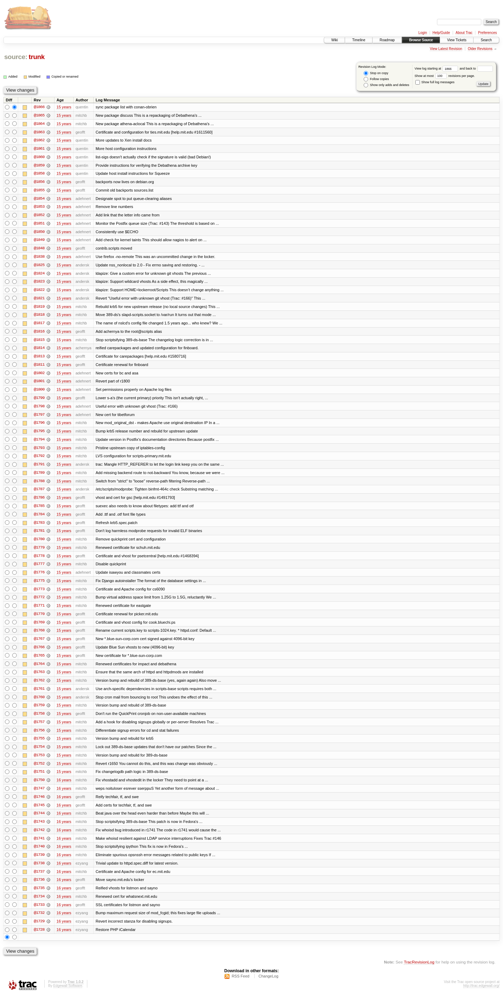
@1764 (39, 669)
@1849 (39, 241)
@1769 (39, 627)
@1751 (39, 778)
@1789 (39, 476)
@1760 (39, 702)
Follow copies (376, 79)
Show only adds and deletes (386, 85)
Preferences (487, 33)
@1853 (39, 207)
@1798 (39, 409)
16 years (64, 787)
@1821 (39, 300)
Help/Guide (441, 33)
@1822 (39, 291)
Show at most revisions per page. (445, 76)
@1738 (39, 870)
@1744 (39, 820)
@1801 (39, 384)
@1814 (39, 350)
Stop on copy (376, 73)
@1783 (39, 526)
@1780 (39, 543)
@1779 (39, 551)
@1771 (39, 610)
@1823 (39, 283)
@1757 (39, 728)
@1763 (39, 677)
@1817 (39, 325)
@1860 (39, 157)
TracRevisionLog (419, 970)
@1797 (39, 417)
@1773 (39, 593)
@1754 (39, 753)
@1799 (39, 400)
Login (422, 33)
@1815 (39, 342)
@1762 (39, 686)
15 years (64, 107)
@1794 (39, 442)
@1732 (39, 921)
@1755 (39, 744)
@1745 (39, 812)
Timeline (358, 40)
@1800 (39, 392)
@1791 (39, 468)
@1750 (39, 786)
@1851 (39, 224)
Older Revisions (480, 49)
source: (15, 56)
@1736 (39, 887)
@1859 (39, 166)
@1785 (39, 510)
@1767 (39, 644)
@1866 (39, 107)
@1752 (39, 770)
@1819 (39, 308)
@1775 (39, 585)
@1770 (39, 619)
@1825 (39, 266)
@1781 (39, 535)
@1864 (39, 124)
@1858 (39, 174)
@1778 (39, 560)
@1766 (39, 652)
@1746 (39, 803)
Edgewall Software (67, 994)
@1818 (39, 317)
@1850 (39, 233)
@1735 (39, 895)
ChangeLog (268, 984)
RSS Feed (240, 984)
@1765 (39, 661)
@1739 (39, 862)
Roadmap (387, 40)
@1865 (39, 115)
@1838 (39, 258)
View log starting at (437, 68)
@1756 (39, 736)
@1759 (39, 711)
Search (486, 40)
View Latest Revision (446, 49)
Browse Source (421, 40)
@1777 (39, 568)
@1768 (39, 635)
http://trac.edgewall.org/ (481, 994)
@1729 (39, 929)
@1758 (39, 719)
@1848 (39, 249)
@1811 (39, 367)
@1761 (39, 694)
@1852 (39, 216)
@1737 (39, 879)
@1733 (39, 912)
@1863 (39, 132)
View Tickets (456, 40)
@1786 (39, 501)
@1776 (39, 577)
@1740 (39, 854)
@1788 (39, 484)
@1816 (39, 333)
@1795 (39, 434)
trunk (37, 56)
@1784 (39, 518)
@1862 (39, 140)
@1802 (39, 375)
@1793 (39, 451)
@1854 (39, 199)
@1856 (39, 182)
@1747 (39, 795)
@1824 (39, 275)
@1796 (39, 426)
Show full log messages (434, 82)
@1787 (39, 493)
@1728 (39, 937)
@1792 (39, 459)
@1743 (39, 828)
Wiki (334, 40)
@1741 (39, 845)
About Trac (463, 33)
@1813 (39, 358)
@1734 (39, 904)
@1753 (39, 761)
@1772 (39, 602)
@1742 (39, 837)
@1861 (39, 149)
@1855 (39, 191)
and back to (476, 68)
